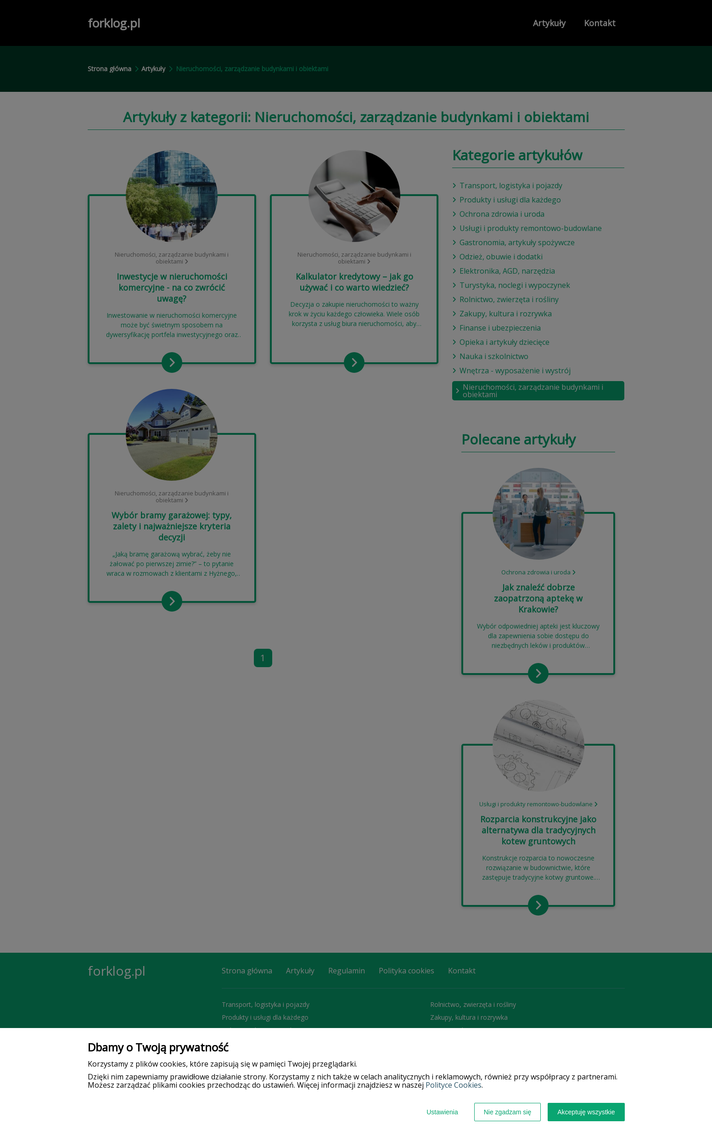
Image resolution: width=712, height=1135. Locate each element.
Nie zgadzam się (508, 1112)
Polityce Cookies (454, 1085)
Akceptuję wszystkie (586, 1112)
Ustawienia (442, 1112)
